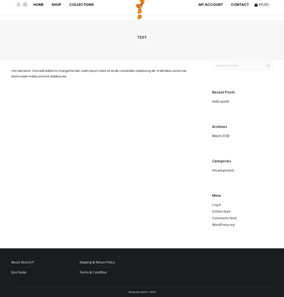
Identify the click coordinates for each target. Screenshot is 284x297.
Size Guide (18, 272)
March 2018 (220, 136)
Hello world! (220, 101)
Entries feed (221, 211)
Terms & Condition (93, 272)
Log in (216, 205)
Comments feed (224, 218)
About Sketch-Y (22, 262)
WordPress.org (223, 225)
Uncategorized (223, 170)
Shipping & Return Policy (97, 262)
